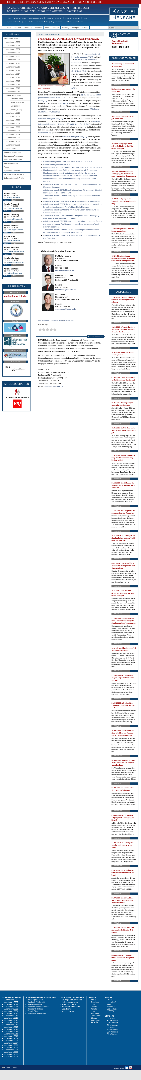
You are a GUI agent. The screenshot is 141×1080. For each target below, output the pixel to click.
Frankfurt (18, 28)
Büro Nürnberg (112, 1032)
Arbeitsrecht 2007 (13, 124)
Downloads (95, 1002)
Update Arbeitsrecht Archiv (14, 178)
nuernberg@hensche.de (15, 262)
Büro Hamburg (112, 1023)
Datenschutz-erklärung (112, 1010)
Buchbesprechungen (35, 1000)
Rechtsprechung (17, 99)
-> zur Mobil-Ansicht (11, 34)
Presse (85, 18)
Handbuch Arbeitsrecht (36, 18)
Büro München (112, 1030)
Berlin (9, 28)
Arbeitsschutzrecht (69, 1004)
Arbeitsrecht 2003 (13, 138)
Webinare (69, 22)
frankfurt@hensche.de (14, 208)
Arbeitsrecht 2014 (13, 85)
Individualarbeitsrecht (70, 1002)
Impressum (111, 1007)
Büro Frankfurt (112, 1021)
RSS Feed (95, 1013)
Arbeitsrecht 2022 (13, 56)
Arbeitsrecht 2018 (13, 70)
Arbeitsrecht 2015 (13, 81)
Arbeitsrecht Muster (41, 22)
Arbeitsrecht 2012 (13, 92)
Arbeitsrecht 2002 (13, 141)
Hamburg (28, 28)
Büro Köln (110, 1027)
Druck (93, 1004)
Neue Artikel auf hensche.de (38, 1007)
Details (14, 200)
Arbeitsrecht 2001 (13, 145)
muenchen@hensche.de (15, 251)
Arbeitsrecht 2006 (13, 127)
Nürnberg (65, 28)
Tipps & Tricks (28, 22)
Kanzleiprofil (79, 22)
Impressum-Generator (14, 22)
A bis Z (93, 1000)
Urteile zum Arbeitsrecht (72, 18)
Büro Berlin (111, 1018)
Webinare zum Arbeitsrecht (14, 174)
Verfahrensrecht (68, 1011)
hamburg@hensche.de (15, 219)
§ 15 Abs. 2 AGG (79, 71)
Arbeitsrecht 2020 (13, 63)
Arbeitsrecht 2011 (13, 95)
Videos (6, 167)
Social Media (96, 1016)
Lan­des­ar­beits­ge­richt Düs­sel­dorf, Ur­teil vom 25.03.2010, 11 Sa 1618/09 (72, 167)
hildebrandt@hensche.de (65, 290)
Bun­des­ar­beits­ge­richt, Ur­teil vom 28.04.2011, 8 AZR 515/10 (67, 162)
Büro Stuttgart (112, 1034)
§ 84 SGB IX (63, 103)
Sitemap (94, 1018)
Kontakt (94, 1009)
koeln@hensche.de (13, 240)
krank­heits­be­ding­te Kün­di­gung (50, 118)
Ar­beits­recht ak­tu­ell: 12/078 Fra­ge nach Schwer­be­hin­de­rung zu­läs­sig (71, 201)
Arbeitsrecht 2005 (13, 131)
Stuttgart (75, 28)
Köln (47, 28)
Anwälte (85, 28)
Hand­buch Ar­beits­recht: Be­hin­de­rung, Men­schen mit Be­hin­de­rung (70, 170)
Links (93, 1011)
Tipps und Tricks (10, 149)
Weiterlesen (118, 84)
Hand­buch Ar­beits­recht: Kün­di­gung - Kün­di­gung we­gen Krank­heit (70, 176)
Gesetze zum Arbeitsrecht (54, 18)
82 (88, 95)
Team (109, 1004)
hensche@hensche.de (64, 270)
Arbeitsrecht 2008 (13, 120)
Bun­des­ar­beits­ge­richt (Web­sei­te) (56, 164)
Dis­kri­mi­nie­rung (44, 133)
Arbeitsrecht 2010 (13, 113)
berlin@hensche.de (13, 197)
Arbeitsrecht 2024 (13, 49)
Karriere (94, 1007)
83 (91, 95)
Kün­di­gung (42, 100)
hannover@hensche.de (15, 230)
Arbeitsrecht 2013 (13, 88)
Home (9, 18)
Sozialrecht (66, 1009)
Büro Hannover (112, 1025)
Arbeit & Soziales (17, 102)
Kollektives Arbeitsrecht (71, 1007)
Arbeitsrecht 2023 (13, 53)
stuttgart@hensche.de (14, 273)
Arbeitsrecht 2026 (13, 42)
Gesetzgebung (16, 109)
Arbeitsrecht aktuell (20, 18)
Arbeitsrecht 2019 (13, 67)
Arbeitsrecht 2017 (13, 74)
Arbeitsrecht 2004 (13, 134)
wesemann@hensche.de (65, 309)
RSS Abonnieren (96, 336)
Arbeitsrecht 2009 (13, 117)
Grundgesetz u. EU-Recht (72, 1000)
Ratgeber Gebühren (57, 22)
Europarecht (15, 106)
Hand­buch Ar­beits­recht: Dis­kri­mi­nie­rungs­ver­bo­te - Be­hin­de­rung (69, 173)
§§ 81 (83, 95)
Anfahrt (6, 200)
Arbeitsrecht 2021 (13, 60)
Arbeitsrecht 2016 (13, 78)
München (55, 28)
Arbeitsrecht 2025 (13, 46)
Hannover (38, 28)
